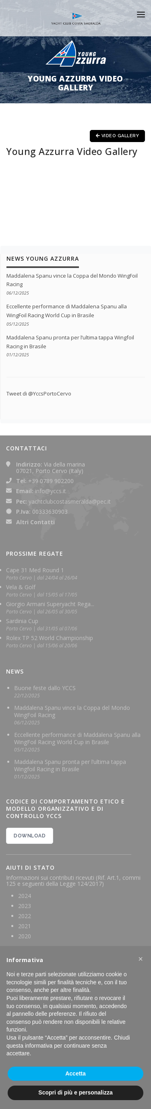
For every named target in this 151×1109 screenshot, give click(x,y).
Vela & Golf (20, 587)
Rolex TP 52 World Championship (49, 638)
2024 (24, 896)
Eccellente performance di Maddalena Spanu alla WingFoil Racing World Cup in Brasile (77, 738)
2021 (24, 926)
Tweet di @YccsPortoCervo (38, 393)
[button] (140, 958)
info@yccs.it (50, 491)
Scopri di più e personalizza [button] (75, 1092)
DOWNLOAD (30, 836)
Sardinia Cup (22, 621)
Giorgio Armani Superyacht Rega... (50, 604)
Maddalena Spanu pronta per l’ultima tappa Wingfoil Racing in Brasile (70, 765)
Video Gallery (117, 135)
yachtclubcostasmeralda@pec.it (70, 501)
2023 (24, 906)
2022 (24, 916)
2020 (24, 936)
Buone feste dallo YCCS (45, 688)
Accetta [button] (75, 1073)
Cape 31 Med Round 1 (35, 570)
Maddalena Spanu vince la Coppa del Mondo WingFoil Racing (72, 711)
